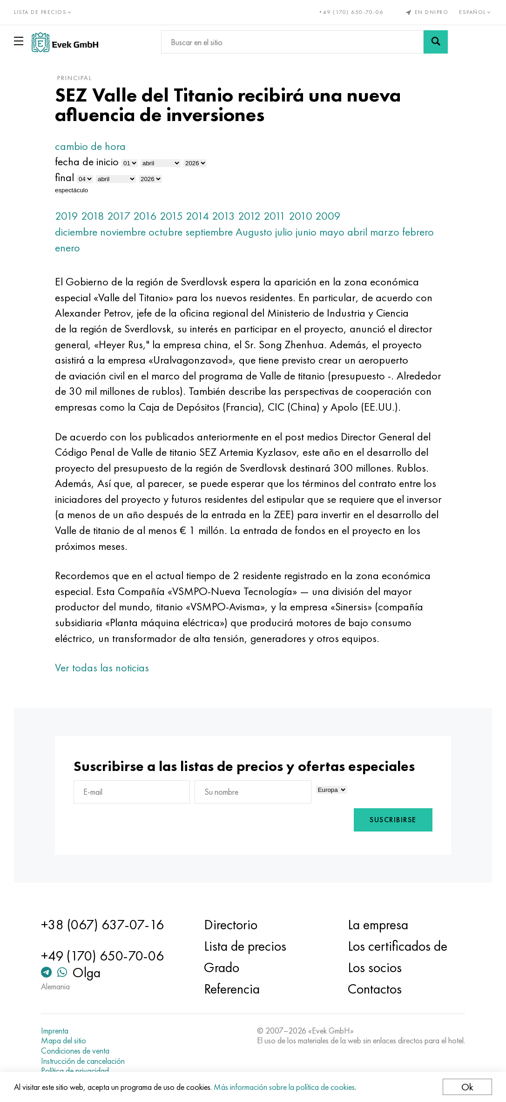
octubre (165, 231)
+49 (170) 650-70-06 (351, 12)
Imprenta (54, 1031)
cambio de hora (90, 146)
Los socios (375, 967)
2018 (92, 216)
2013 (223, 216)
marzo (384, 231)
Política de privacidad (75, 1071)
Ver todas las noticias (102, 667)
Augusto (254, 231)
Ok (467, 1087)
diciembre (76, 231)
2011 (274, 216)
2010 (300, 216)
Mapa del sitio (63, 1040)
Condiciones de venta (75, 1051)
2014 (197, 216)
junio (306, 231)
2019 (66, 216)
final (64, 177)
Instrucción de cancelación (83, 1061)
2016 (145, 216)
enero (67, 247)
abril (357, 231)
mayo (331, 231)
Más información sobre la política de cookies (284, 1087)
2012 (249, 216)
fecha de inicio (87, 161)
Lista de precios (245, 946)
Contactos (375, 988)
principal (74, 78)
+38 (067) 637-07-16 (102, 924)
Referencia (232, 988)
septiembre (209, 231)
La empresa (378, 924)
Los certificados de (397, 946)
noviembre (123, 231)
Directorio (230, 924)
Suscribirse (393, 820)
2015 (171, 216)
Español (475, 12)
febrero (418, 231)
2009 (328, 216)
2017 (118, 216)
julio (284, 231)
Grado (221, 967)
